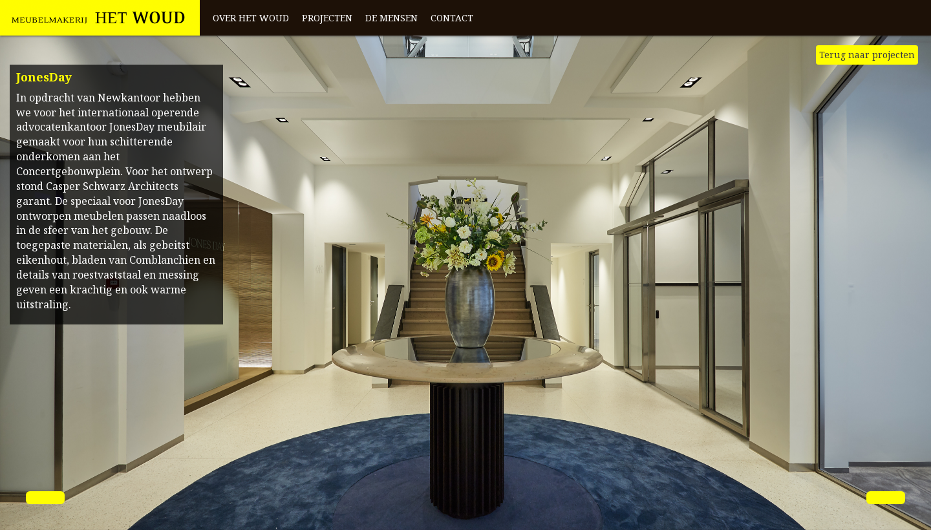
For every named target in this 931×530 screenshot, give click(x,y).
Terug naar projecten (867, 54)
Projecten (327, 18)
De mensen (391, 18)
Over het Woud (251, 18)
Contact (452, 18)
